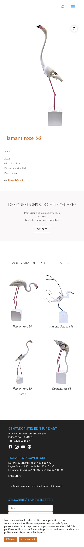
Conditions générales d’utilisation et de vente (37, 485)
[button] (74, 29)
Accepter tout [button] (28, 539)
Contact (42, 229)
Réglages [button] (10, 539)
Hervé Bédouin (16, 180)
